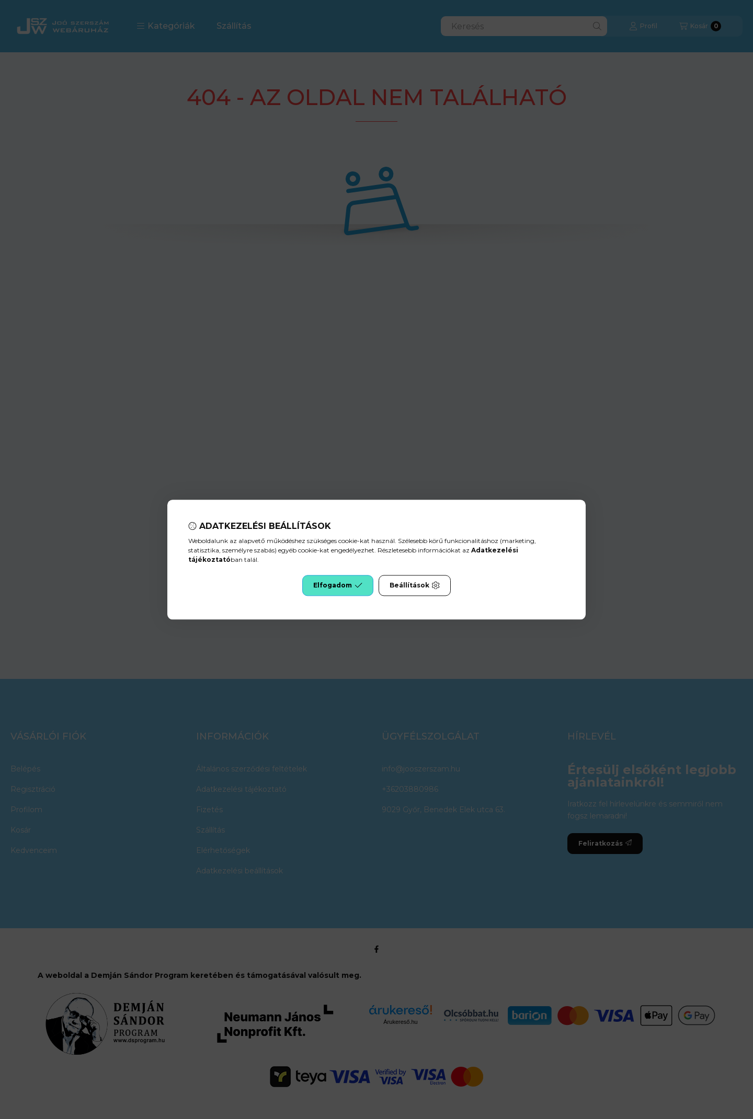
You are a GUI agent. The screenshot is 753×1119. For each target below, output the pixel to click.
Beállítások (415, 585)
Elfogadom (337, 585)
